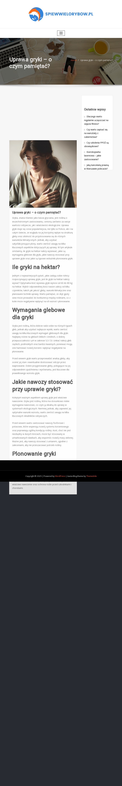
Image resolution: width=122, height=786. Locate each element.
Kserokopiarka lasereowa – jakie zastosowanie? (92, 166)
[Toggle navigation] (61, 33)
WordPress (60, 476)
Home (74, 62)
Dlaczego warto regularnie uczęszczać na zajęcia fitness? (96, 131)
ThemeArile (91, 476)
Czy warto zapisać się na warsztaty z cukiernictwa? (95, 144)
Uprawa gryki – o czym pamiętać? (96, 62)
